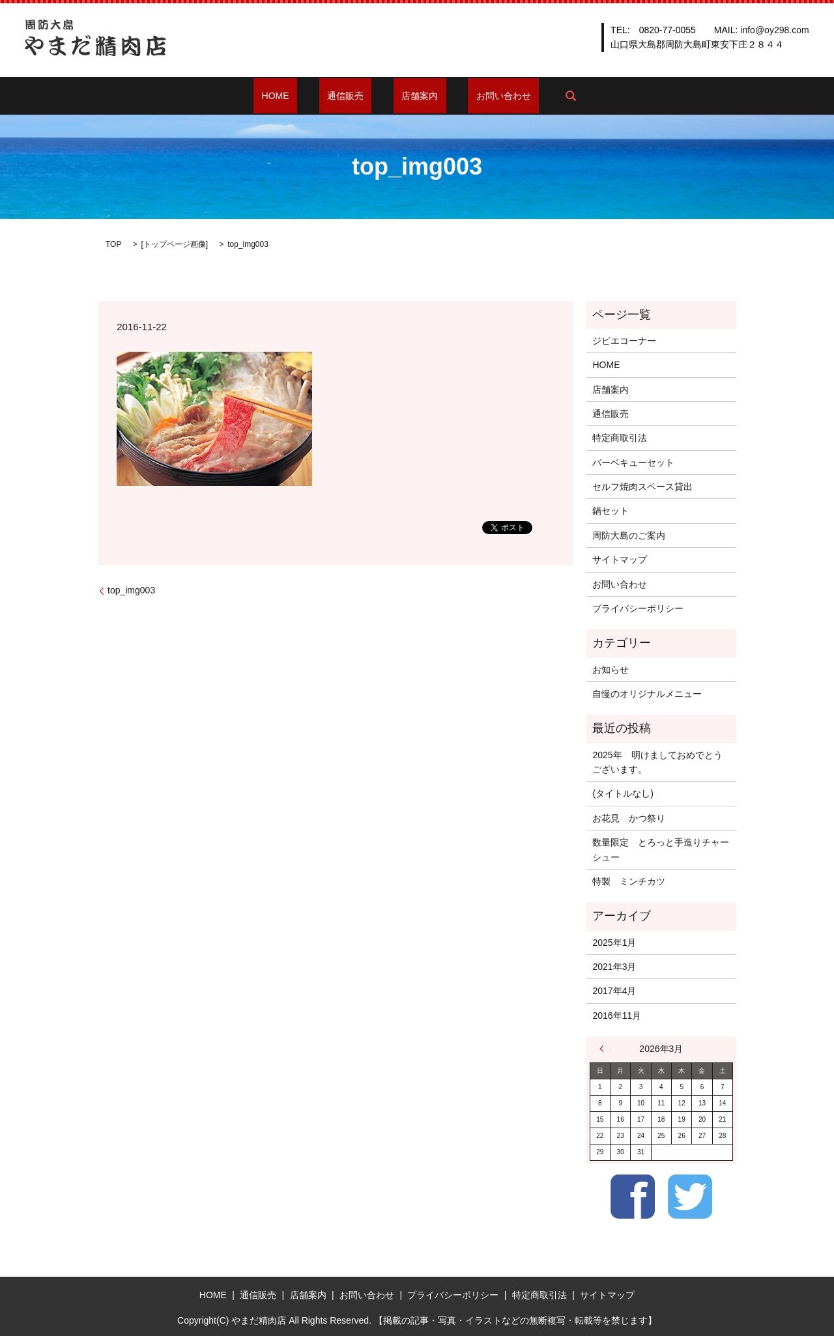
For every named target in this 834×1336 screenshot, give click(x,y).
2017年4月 (614, 991)
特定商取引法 (619, 438)
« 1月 (605, 1049)
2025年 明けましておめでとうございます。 (657, 762)
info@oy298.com (774, 30)
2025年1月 (614, 942)
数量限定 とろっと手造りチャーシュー (660, 849)
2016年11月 (616, 1015)
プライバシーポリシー (637, 608)
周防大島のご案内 (628, 535)
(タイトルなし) (622, 793)
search (538, 96)
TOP (113, 244)
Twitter (690, 1196)
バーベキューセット (633, 462)
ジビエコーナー (624, 340)
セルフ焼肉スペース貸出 (642, 486)
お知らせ (610, 669)
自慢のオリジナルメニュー (647, 694)
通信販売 (353, 96)
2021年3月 (614, 966)
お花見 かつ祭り (628, 818)
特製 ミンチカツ (628, 881)
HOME (299, 96)
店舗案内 (412, 96)
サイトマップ (619, 559)
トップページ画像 (174, 244)
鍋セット (610, 510)
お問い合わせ (479, 96)
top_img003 (131, 590)
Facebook (633, 1196)
